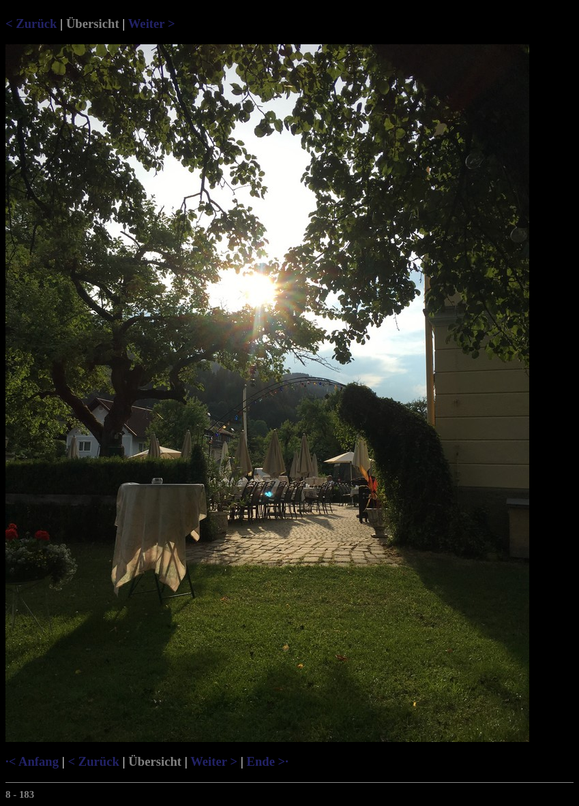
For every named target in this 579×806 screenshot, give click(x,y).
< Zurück (31, 23)
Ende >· (267, 761)
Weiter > (151, 23)
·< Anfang (32, 761)
